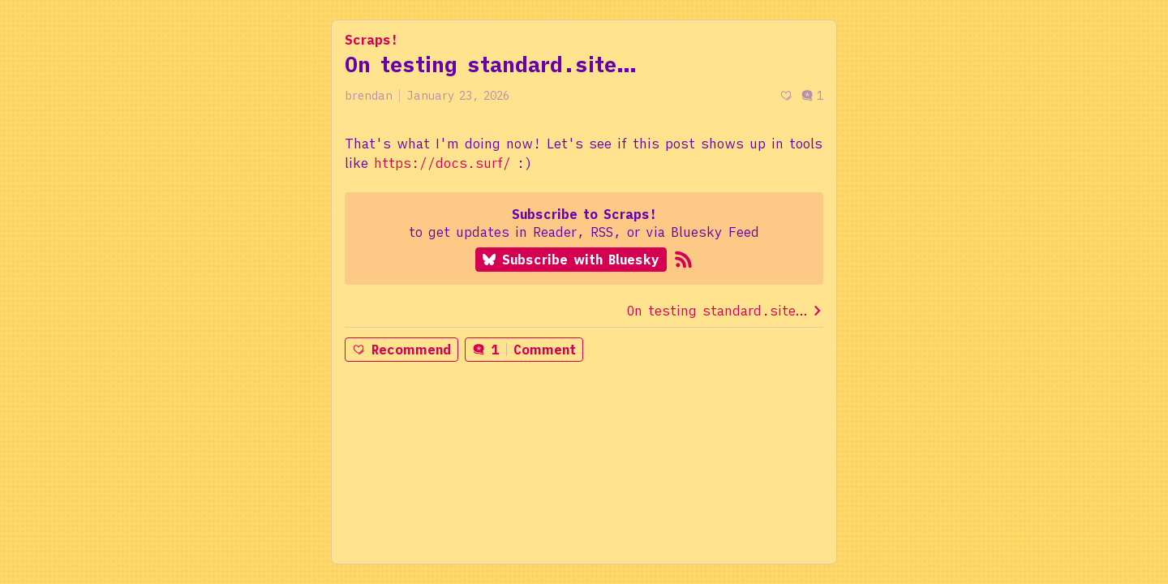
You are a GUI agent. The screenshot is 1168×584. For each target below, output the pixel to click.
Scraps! (371, 40)
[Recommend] (785, 96)
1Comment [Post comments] (524, 349)
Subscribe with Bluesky (571, 259)
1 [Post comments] (812, 95)
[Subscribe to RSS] (683, 259)
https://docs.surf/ (442, 163)
